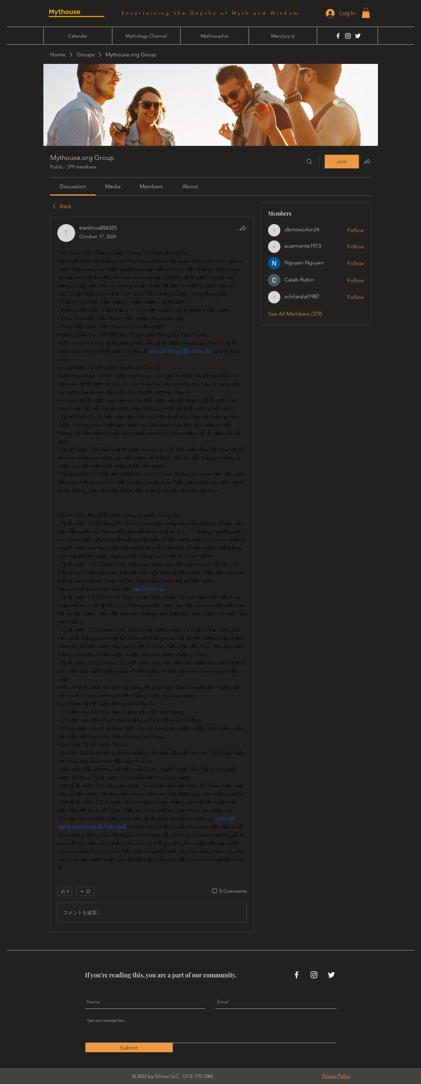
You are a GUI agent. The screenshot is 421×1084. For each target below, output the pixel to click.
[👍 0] (64, 891)
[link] (73, 186)
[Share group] (367, 161)
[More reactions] (85, 891)
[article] (152, 574)
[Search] (309, 161)
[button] (366, 13)
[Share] (243, 228)
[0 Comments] (229, 891)
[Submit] (129, 1047)
